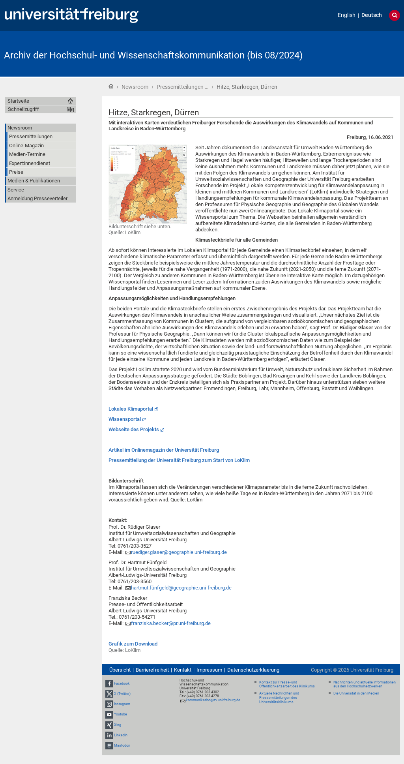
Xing (117, 725)
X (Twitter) (122, 694)
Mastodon (122, 745)
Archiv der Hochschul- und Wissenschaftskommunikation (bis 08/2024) (153, 55)
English (346, 15)
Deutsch (371, 15)
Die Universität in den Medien (356, 693)
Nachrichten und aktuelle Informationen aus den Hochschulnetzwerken (364, 684)
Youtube (120, 714)
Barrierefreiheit (152, 670)
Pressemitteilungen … (182, 87)
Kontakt (182, 670)
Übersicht (120, 670)
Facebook (122, 683)
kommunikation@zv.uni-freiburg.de (213, 700)
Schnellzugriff (23, 109)
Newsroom (135, 87)
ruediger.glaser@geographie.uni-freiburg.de (179, 552)
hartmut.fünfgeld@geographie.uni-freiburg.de (181, 588)
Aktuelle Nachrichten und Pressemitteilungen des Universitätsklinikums (279, 697)
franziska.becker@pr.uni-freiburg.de (171, 623)
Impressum (209, 670)
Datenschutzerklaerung (253, 670)
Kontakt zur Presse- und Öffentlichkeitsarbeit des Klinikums (287, 684)
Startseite (110, 86)
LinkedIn (120, 735)
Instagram (122, 704)
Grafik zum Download (132, 644)
